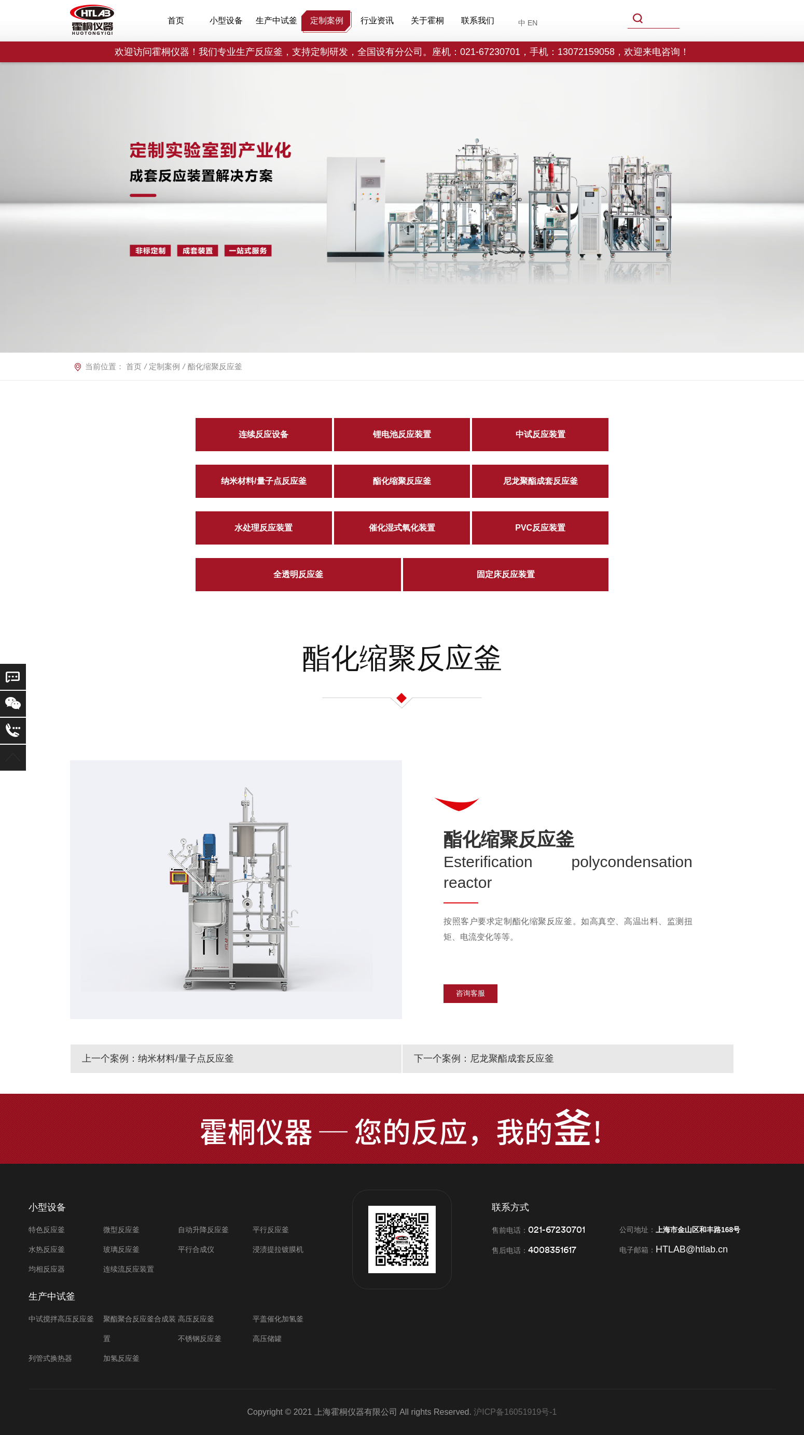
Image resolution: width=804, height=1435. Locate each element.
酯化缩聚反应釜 (402, 481)
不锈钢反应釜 (199, 1338)
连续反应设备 (263, 434)
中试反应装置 (540, 434)
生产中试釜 (276, 20)
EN (532, 23)
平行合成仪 (196, 1249)
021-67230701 (556, 1229)
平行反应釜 (271, 1229)
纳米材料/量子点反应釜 (263, 481)
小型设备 (226, 20)
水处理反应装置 (263, 527)
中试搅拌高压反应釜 (61, 1319)
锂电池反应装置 (402, 434)
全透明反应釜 (298, 574)
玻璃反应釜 (121, 1249)
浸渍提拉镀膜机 (278, 1249)
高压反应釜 (196, 1319)
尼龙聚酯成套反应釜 (540, 481)
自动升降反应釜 (203, 1229)
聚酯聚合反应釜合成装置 (139, 1329)
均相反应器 (47, 1269)
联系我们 (477, 20)
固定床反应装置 (506, 574)
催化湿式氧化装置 (402, 527)
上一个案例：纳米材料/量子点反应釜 (158, 1058)
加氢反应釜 (121, 1358)
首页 (176, 20)
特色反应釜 (47, 1229)
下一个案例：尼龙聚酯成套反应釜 (484, 1058)
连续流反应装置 (128, 1269)
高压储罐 (267, 1338)
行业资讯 (377, 20)
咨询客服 (470, 993)
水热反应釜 (47, 1249)
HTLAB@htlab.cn (692, 1249)
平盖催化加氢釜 (278, 1319)
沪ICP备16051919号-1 (515, 1412)
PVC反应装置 (540, 527)
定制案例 (326, 20)
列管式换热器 (50, 1358)
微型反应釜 (121, 1229)
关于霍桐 (427, 20)
